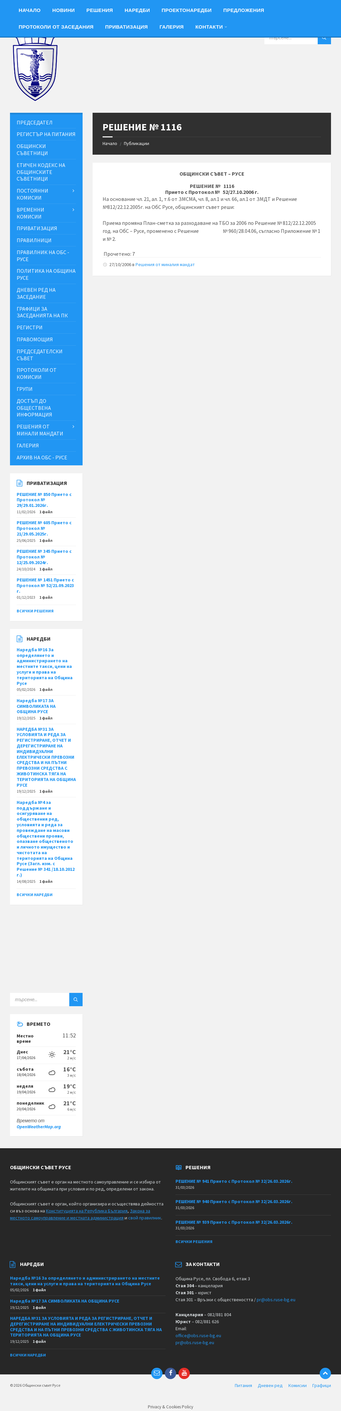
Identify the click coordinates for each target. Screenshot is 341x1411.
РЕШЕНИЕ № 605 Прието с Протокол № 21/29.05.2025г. (44, 528)
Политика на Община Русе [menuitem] (46, 274)
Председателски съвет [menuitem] (40, 355)
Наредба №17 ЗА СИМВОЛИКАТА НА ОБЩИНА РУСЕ (36, 706)
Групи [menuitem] (25, 389)
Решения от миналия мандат (165, 264)
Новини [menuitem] (63, 10)
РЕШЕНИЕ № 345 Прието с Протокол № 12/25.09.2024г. (44, 556)
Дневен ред (270, 1385)
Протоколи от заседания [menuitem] (56, 27)
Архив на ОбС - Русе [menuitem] (42, 457)
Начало (110, 143)
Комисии (297, 1385)
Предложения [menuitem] (243, 10)
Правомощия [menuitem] (35, 339)
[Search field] (297, 37)
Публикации (136, 143)
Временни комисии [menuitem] (30, 213)
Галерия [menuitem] (172, 27)
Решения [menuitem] (100, 10)
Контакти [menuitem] (209, 27)
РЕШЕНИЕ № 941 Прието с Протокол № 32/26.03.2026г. (233, 1181)
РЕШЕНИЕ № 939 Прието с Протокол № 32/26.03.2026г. (233, 1222)
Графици (321, 1385)
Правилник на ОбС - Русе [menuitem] (43, 255)
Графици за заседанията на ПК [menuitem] (42, 312)
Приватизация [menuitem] (126, 27)
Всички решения (35, 610)
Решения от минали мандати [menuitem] (40, 430)
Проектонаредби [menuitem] (186, 10)
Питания (243, 1385)
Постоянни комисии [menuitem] (32, 194)
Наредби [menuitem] (137, 10)
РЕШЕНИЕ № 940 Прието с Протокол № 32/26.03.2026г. (233, 1201)
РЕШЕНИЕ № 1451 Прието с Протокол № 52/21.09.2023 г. (45, 585)
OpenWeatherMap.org (39, 1127)
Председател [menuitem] (35, 122)
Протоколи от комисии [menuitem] (37, 373)
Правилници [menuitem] (34, 240)
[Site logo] (35, 99)
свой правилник (144, 1218)
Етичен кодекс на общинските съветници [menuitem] (41, 172)
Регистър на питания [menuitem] (46, 134)
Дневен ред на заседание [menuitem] (36, 293)
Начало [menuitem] (30, 10)
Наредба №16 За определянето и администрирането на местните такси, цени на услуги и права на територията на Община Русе (45, 666)
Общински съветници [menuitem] (32, 149)
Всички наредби (35, 894)
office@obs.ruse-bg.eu (198, 1335)
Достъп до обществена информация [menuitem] (34, 407)
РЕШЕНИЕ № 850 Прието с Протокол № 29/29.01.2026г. (44, 500)
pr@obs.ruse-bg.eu (276, 1300)
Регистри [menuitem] (30, 327)
